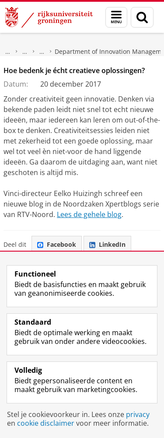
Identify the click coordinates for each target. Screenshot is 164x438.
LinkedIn (107, 244)
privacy (138, 414)
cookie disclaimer (45, 423)
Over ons (7, 51)
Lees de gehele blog (89, 214)
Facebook (56, 244)
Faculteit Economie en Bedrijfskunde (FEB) (25, 51)
